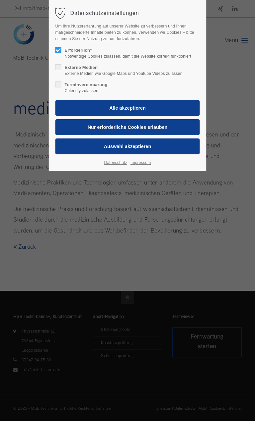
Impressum (140, 162)
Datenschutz (115, 162)
